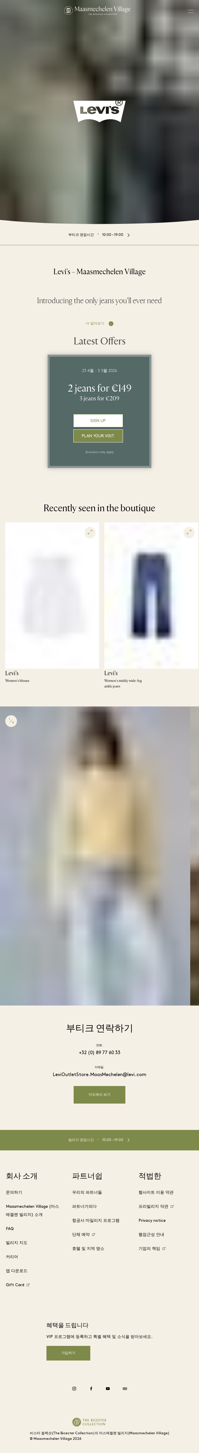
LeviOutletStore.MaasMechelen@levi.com (99, 1075)
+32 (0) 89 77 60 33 (99, 1053)
